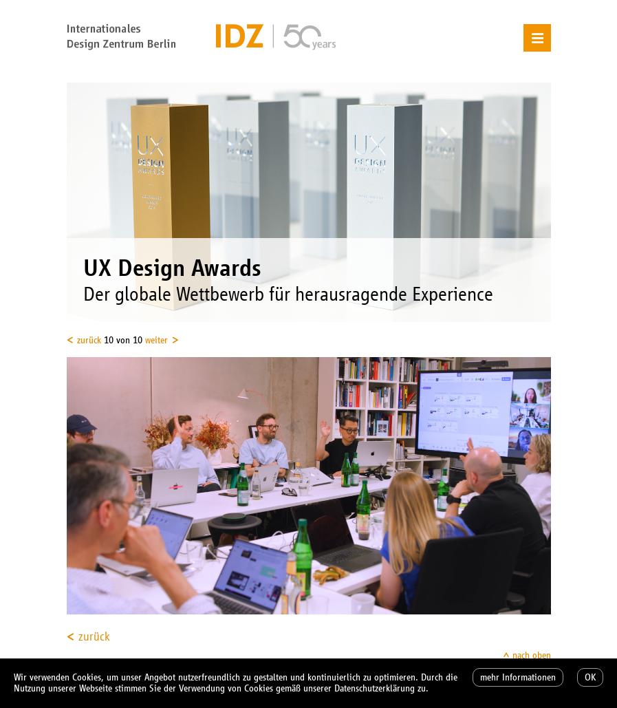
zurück (89, 340)
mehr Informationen (518, 677)
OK (590, 677)
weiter (156, 340)
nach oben (531, 655)
